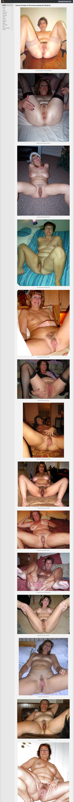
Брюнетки (5, 13)
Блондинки (5, 12)
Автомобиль (5, 24)
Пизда (4, 10)
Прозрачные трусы (6, 28)
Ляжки (4, 29)
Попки (4, 8)
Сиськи (4, 7)
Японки (4, 18)
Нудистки (4, 20)
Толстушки (5, 15)
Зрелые (4, 16)
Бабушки (4, 21)
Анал (3, 26)
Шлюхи (4, 23)
